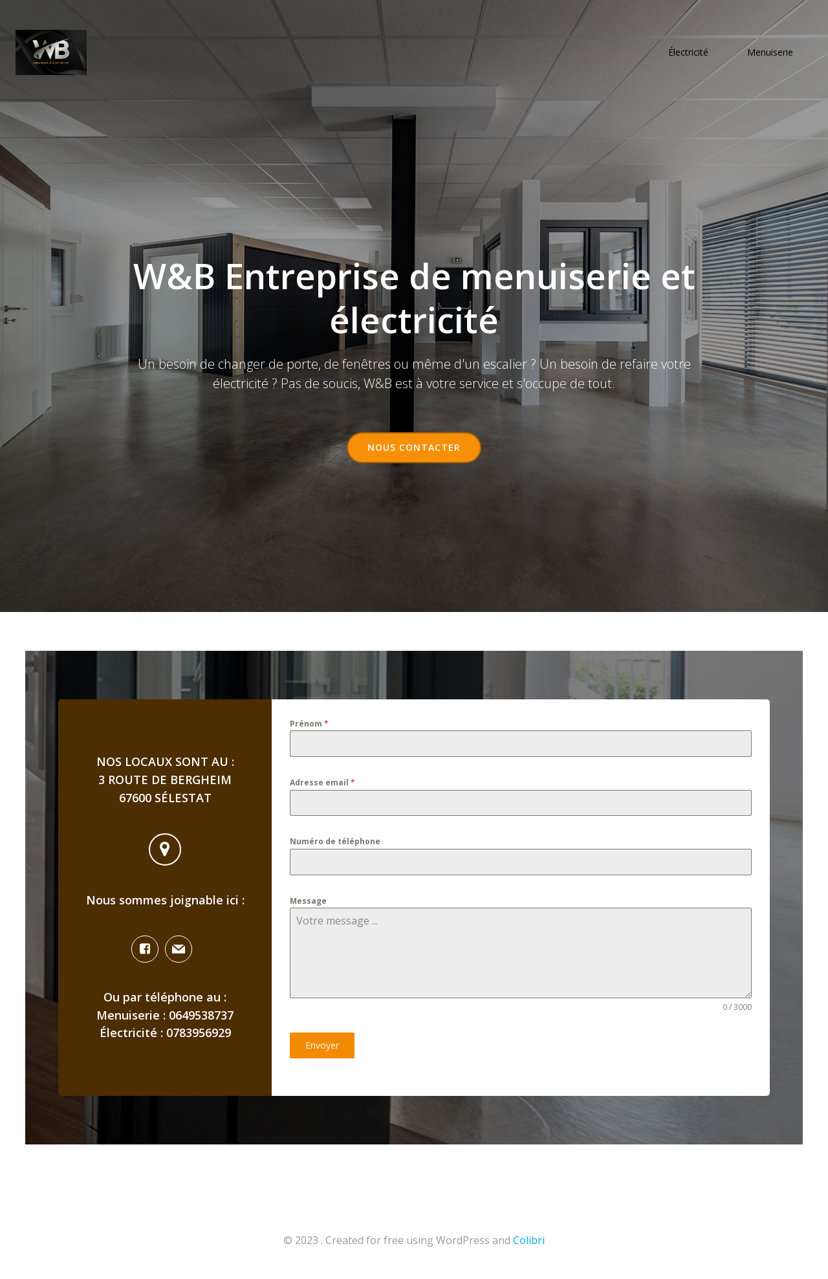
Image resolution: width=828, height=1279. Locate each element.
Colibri (529, 1240)
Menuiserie (770, 52)
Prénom (309, 723)
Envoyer (322, 1045)
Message (308, 900)
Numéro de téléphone (335, 841)
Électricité (688, 52)
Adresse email (322, 782)
